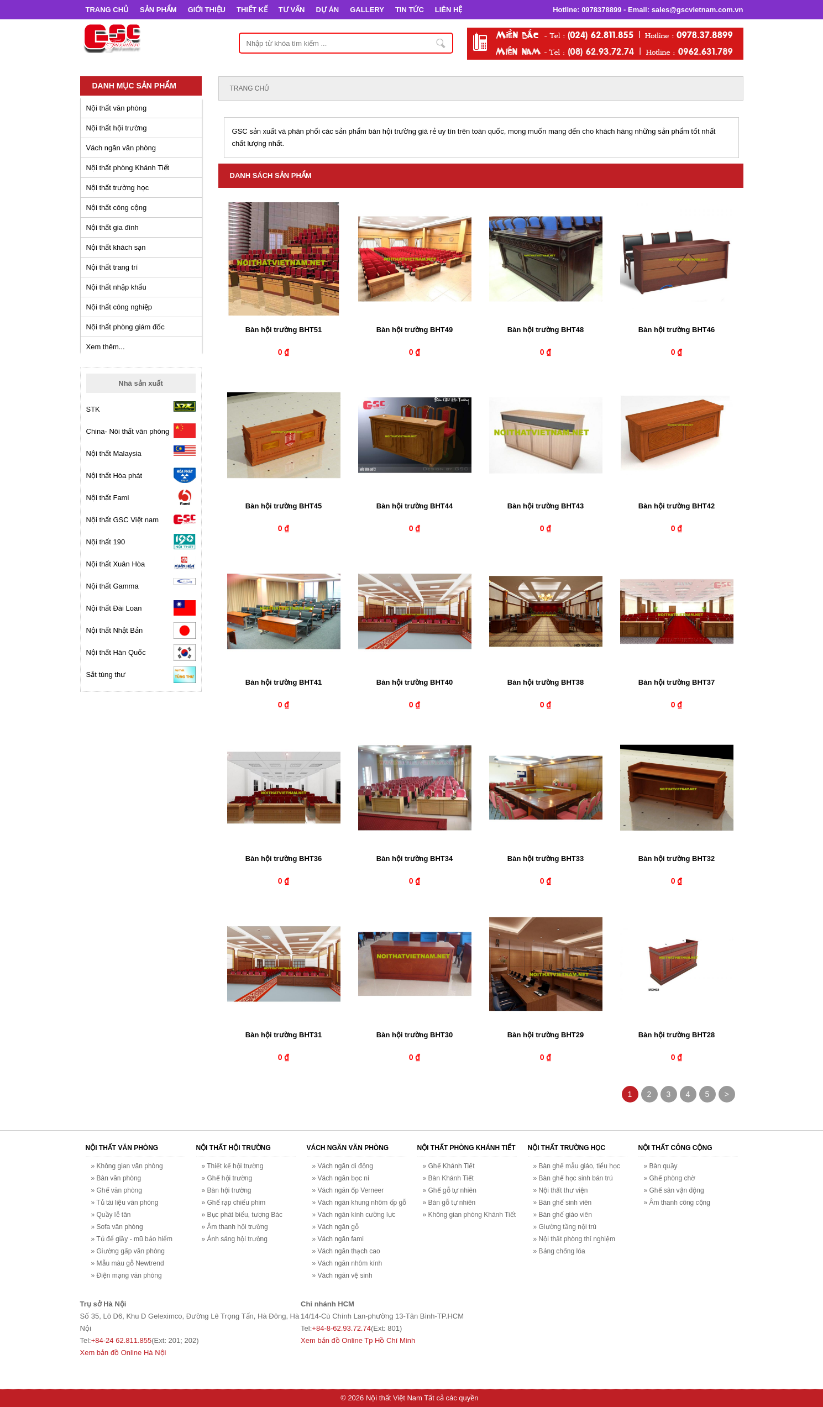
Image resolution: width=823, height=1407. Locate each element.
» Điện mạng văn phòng (126, 1275)
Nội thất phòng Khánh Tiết (128, 168)
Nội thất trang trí (112, 267)
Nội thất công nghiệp (119, 307)
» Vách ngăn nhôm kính (347, 1263)
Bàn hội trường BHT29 (545, 1035)
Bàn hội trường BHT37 (676, 682)
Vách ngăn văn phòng (121, 148)
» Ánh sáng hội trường (235, 1239)
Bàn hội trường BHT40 (414, 682)
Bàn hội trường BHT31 (283, 1035)
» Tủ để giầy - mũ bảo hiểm (132, 1239)
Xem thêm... (105, 347)
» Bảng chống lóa (559, 1251)
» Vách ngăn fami (338, 1239)
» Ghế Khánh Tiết (449, 1166)
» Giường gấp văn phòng (128, 1251)
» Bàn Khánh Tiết (448, 1178)
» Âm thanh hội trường (235, 1227)
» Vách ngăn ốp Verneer (348, 1190)
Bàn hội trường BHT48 (545, 330)
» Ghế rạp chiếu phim (234, 1202)
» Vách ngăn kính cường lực (354, 1215)
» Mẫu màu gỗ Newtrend (127, 1263)
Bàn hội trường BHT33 (545, 858)
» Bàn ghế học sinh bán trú (573, 1178)
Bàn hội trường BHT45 (283, 506)
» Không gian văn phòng (127, 1166)
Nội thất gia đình (112, 227)
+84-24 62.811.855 (121, 1340)
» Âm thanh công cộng (677, 1202)
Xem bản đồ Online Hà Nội (123, 1352)
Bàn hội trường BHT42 (676, 506)
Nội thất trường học (117, 187)
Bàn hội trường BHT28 (676, 1035)
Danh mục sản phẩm (134, 85)
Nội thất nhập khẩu (116, 287)
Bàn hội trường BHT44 (414, 506)
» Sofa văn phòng (117, 1227)
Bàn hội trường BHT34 (414, 858)
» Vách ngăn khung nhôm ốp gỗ (359, 1202)
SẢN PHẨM (158, 10)
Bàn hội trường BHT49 (414, 330)
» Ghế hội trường (227, 1178)
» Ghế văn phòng (116, 1190)
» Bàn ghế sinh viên (562, 1202)
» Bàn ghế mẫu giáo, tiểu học (576, 1166)
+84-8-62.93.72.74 (341, 1328)
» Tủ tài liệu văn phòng (125, 1202)
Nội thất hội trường (116, 128)
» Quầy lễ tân (111, 1215)
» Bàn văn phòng (116, 1178)
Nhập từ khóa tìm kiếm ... (441, 43)
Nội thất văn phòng (116, 108)
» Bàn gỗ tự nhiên (449, 1202)
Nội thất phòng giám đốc (125, 327)
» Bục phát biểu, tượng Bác (242, 1215)
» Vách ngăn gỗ (335, 1227)
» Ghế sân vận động (674, 1190)
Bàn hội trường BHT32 (676, 858)
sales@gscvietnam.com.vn (697, 10)
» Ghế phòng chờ (669, 1178)
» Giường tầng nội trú (564, 1227)
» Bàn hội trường (226, 1190)
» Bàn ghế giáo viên (562, 1215)
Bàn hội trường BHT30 (414, 1035)
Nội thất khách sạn (116, 247)
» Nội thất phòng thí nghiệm (574, 1239)
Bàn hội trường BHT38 (545, 682)
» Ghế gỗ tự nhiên (449, 1190)
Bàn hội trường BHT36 (283, 858)
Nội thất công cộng (116, 207)
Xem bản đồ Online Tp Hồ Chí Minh (358, 1340)
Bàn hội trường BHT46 (676, 330)
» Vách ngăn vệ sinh (342, 1275)
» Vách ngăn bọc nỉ (340, 1178)
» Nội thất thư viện (560, 1190)
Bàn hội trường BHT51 (283, 330)
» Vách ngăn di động (342, 1166)
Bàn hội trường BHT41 (283, 682)
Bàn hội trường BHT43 (545, 506)
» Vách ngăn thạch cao (346, 1251)
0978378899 (601, 10)
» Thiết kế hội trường (233, 1166)
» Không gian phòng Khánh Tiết (469, 1215)
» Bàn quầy (661, 1166)
